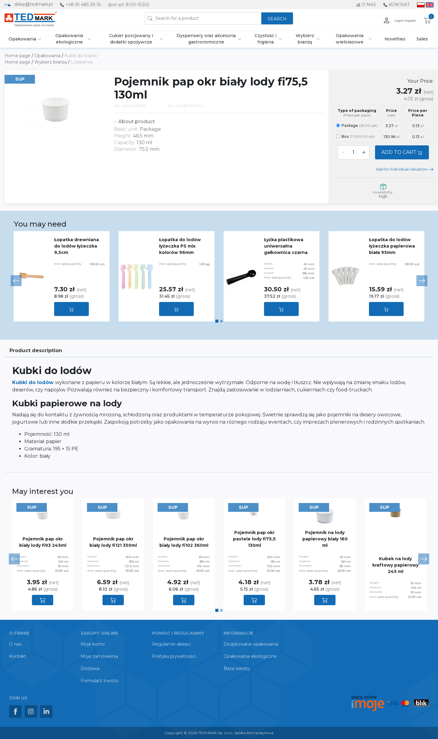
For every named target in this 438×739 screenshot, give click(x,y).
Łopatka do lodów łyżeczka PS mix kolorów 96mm (180, 246)
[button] (16, 281)
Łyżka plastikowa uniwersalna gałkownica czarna (286, 246)
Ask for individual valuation (404, 169)
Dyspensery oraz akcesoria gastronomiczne (206, 39)
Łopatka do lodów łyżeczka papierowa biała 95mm (392, 246)
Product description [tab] (35, 350)
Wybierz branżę (305, 39)
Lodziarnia (81, 62)
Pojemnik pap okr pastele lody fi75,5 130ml (254, 539)
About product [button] (136, 121)
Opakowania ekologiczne (69, 39)
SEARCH (277, 19)
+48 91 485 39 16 (83, 4)
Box (355, 136)
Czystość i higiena (265, 39)
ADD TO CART (401, 152)
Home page (18, 55)
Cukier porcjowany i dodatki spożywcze (131, 39)
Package (357, 125)
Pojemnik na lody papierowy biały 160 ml (325, 539)
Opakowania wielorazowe (349, 39)
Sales (422, 39)
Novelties (394, 39)
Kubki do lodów (80, 55)
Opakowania (22, 39)
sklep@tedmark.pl (33, 4)
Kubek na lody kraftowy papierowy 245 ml (395, 565)
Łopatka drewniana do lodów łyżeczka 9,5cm (76, 246)
